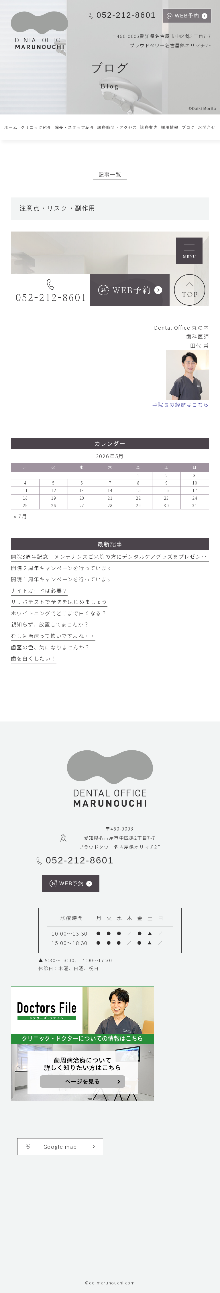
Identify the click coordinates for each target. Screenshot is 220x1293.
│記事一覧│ (110, 174)
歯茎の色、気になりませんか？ (50, 647)
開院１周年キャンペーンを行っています (61, 579)
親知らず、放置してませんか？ (50, 624)
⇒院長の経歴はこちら (180, 404)
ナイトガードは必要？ (39, 590)
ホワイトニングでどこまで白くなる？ (59, 613)
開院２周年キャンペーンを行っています (61, 568)
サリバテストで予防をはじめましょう (59, 601)
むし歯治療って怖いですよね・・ (53, 635)
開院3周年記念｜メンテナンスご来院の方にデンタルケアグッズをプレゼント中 (112, 556)
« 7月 (20, 516)
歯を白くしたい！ (33, 658)
